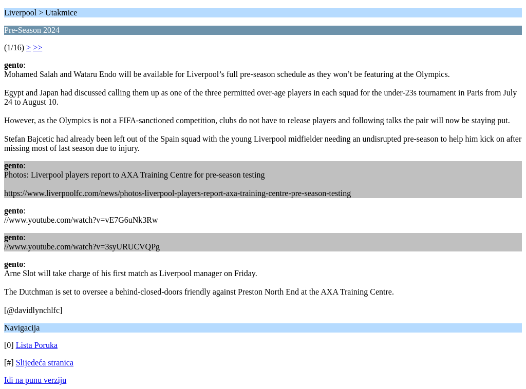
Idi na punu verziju (35, 380)
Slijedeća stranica (44, 362)
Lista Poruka (37, 345)
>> (37, 47)
